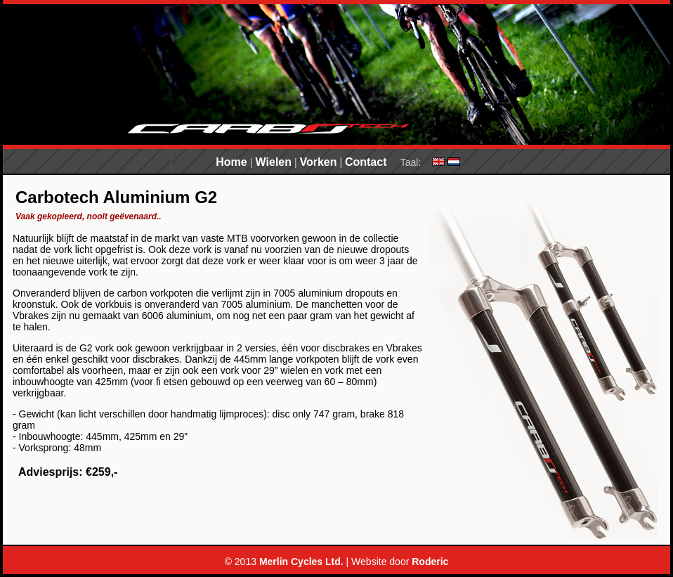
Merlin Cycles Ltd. (301, 561)
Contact (366, 162)
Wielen (274, 162)
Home (233, 162)
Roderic (430, 561)
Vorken (317, 162)
